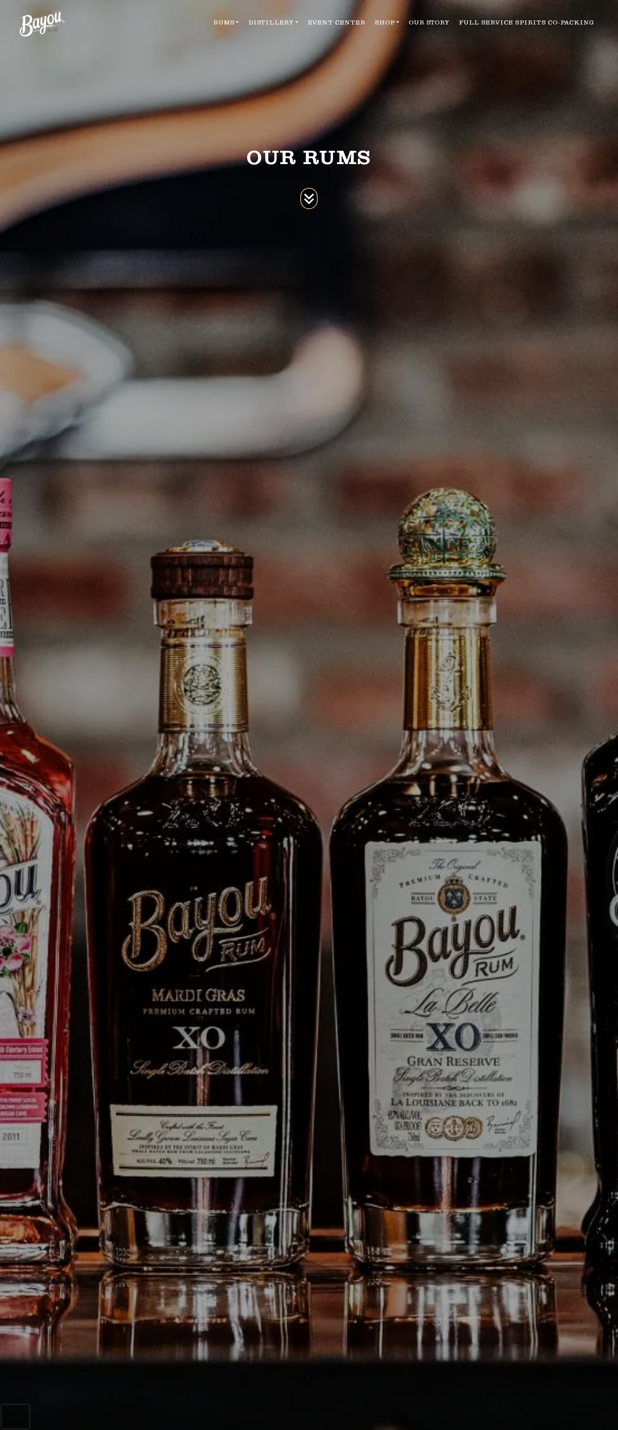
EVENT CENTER (336, 22)
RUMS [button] (224, 22)
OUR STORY (429, 22)
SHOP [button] (385, 22)
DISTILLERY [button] (271, 22)
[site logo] (42, 22)
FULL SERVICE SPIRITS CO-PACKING (526, 22)
